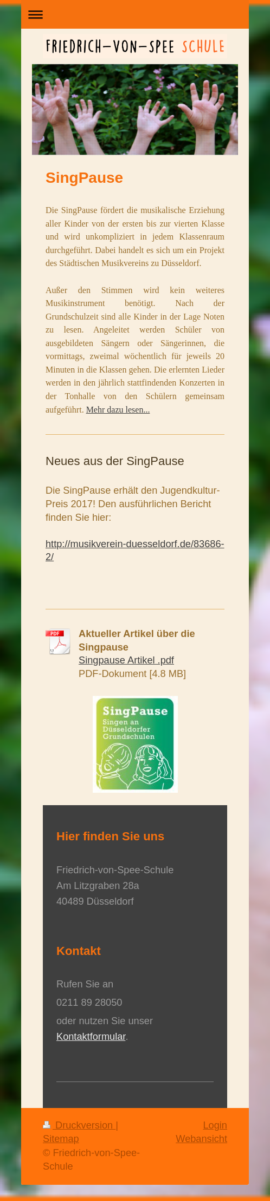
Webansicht (201, 1138)
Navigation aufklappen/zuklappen (135, 14)
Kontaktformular (90, 1036)
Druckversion (79, 1125)
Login (215, 1125)
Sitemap (61, 1138)
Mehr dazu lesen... (118, 409)
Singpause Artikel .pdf (126, 660)
